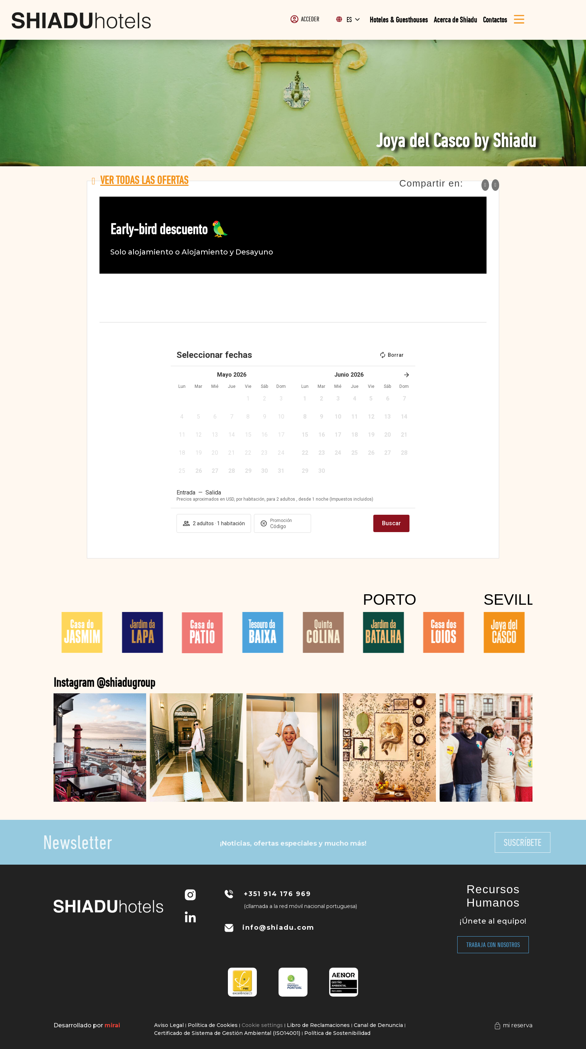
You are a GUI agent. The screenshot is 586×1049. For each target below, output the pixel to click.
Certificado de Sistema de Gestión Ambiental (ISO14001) (227, 1033)
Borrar (391, 355)
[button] (248, 401)
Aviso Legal (169, 1025)
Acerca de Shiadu (455, 19)
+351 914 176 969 (277, 894)
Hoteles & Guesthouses (399, 19)
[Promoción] (287, 526)
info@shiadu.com (278, 928)
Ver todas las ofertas (144, 180)
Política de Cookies (213, 1025)
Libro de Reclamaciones (318, 1025)
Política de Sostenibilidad (337, 1033)
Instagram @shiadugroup (165, 682)
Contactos (495, 19)
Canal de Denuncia (378, 1025)
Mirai (112, 1025)
